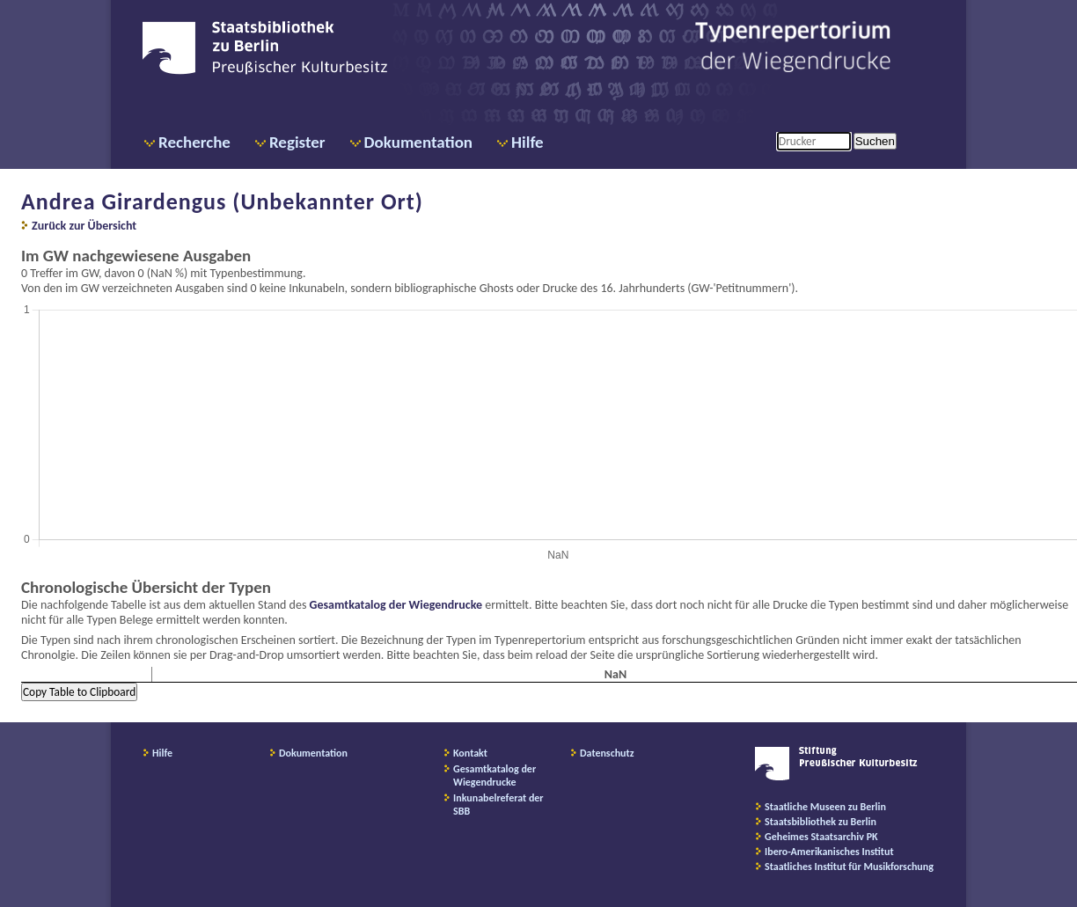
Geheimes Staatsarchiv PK (821, 836)
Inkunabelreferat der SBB (498, 804)
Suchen (875, 141)
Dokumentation (418, 142)
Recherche (194, 142)
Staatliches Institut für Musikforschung (849, 866)
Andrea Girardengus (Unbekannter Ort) (222, 201)
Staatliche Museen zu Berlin (825, 807)
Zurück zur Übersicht (84, 225)
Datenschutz (607, 753)
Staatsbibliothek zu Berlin (820, 822)
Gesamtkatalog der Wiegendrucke (396, 604)
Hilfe (527, 142)
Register (297, 142)
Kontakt (470, 753)
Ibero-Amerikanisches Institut (829, 851)
